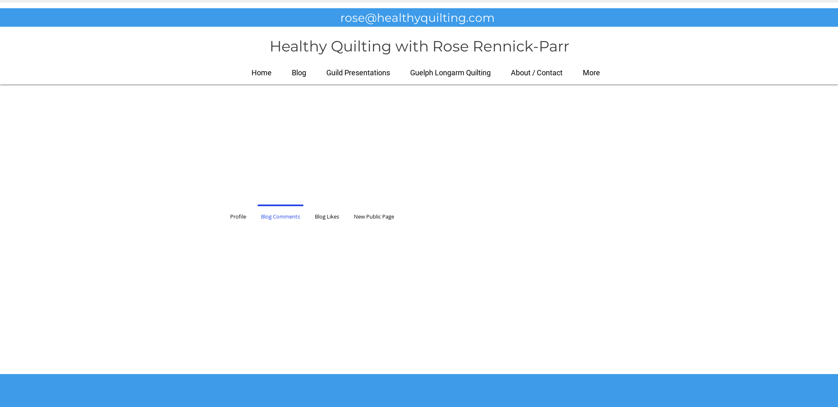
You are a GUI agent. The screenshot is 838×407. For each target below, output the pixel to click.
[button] (591, 72)
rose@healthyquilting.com (417, 18)
